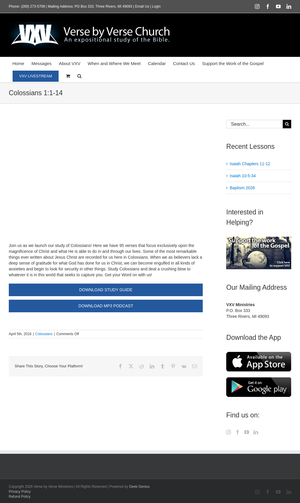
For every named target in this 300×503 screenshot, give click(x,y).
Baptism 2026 (242, 187)
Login (156, 6)
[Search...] (254, 124)
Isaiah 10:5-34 (243, 175)
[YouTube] (246, 432)
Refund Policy (19, 497)
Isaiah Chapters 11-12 (250, 163)
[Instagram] (228, 432)
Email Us (142, 6)
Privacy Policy (20, 492)
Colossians (44, 334)
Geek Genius (139, 487)
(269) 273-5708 (33, 6)
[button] (79, 76)
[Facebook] (237, 432)
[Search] (287, 124)
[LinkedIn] (255, 432)
